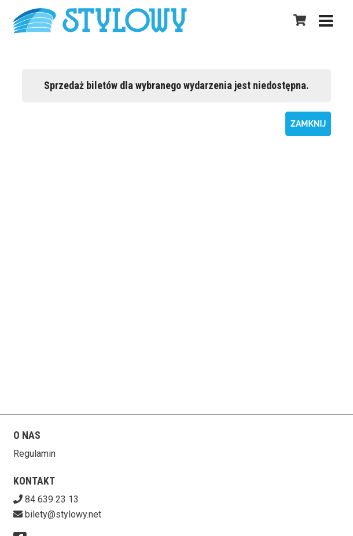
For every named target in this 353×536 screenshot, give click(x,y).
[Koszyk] (298, 20)
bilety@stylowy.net (63, 514)
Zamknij (308, 123)
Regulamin (34, 453)
